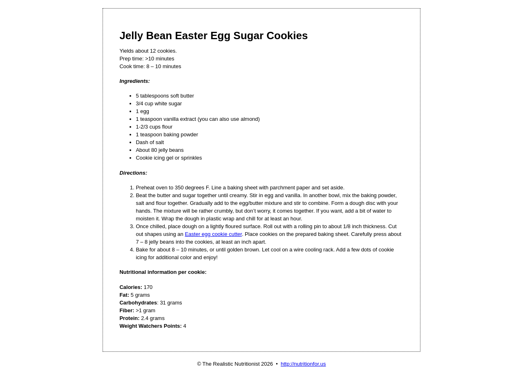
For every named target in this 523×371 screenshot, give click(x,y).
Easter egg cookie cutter (213, 234)
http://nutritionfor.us (303, 364)
